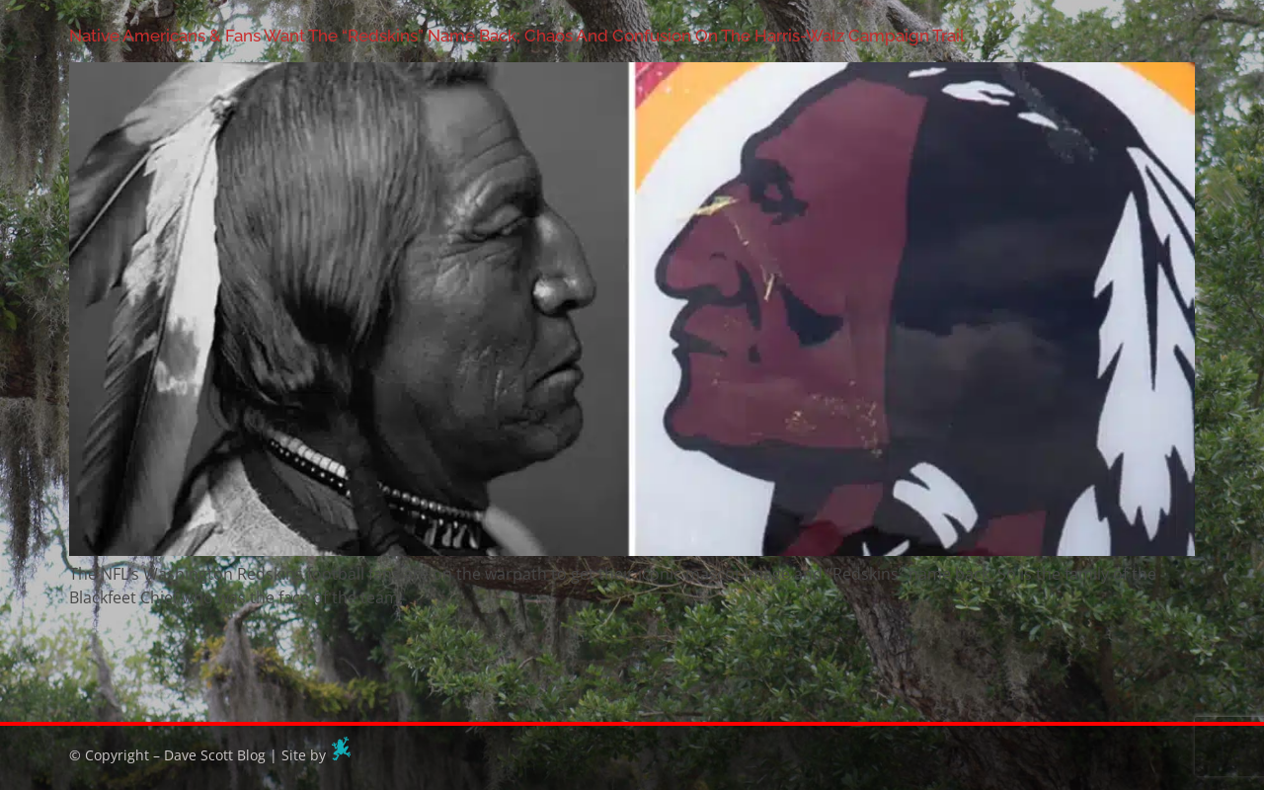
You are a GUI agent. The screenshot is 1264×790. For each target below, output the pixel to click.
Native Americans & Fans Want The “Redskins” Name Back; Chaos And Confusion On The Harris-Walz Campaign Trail (517, 35)
